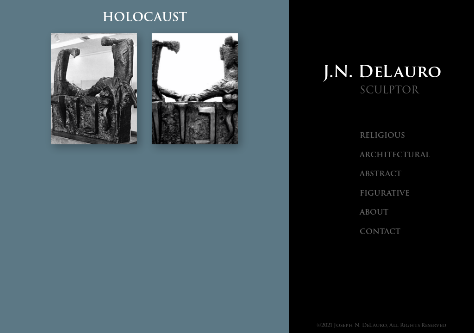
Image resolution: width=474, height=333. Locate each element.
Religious (382, 135)
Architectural (395, 154)
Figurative (385, 193)
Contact (380, 231)
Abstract (380, 173)
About (374, 212)
